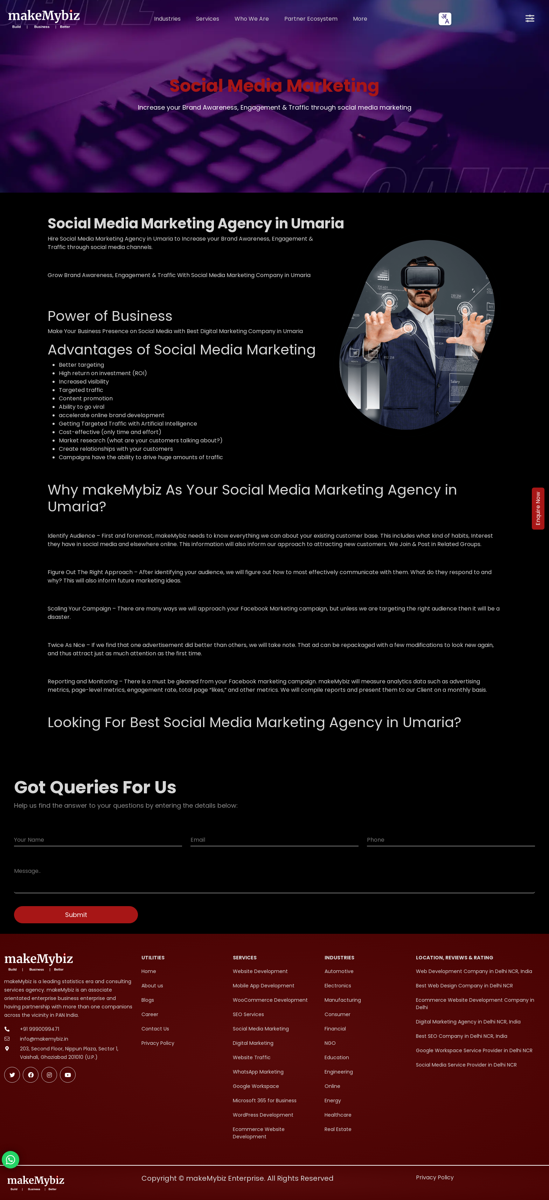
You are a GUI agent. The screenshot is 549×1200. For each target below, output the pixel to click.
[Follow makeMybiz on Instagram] (49, 1075)
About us (152, 985)
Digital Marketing (253, 1043)
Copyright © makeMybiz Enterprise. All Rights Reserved (237, 1178)
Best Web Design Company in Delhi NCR (464, 985)
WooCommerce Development (270, 1000)
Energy (333, 1100)
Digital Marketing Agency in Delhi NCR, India (468, 1021)
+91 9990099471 (39, 1029)
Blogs (147, 1000)
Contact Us (155, 1028)
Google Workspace (256, 1086)
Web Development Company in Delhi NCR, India (474, 971)
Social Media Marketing (261, 1028)
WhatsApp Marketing (258, 1071)
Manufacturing (343, 1000)
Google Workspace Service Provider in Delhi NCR (474, 1050)
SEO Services (248, 1014)
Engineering (339, 1071)
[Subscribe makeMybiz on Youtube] (68, 1075)
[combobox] (445, 19)
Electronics (338, 985)
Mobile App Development (263, 985)
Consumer (337, 1014)
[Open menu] (530, 19)
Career (149, 1014)
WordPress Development (263, 1114)
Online (332, 1086)
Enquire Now (538, 508)
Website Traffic (252, 1057)
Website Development (260, 971)
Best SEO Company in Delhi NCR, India (461, 1036)
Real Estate (338, 1129)
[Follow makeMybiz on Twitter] (12, 1075)
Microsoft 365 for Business (265, 1100)
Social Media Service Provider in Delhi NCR (466, 1064)
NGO (330, 1043)
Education (337, 1057)
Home (148, 971)
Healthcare (338, 1114)
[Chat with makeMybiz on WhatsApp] (10, 1159)
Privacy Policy (157, 1043)
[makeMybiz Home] (43, 19)
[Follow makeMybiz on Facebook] (31, 1075)
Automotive (339, 971)
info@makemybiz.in (44, 1038)
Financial (335, 1028)
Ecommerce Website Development (259, 1133)
